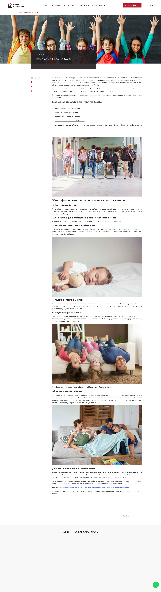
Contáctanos (132, 5)
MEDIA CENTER (98, 5)
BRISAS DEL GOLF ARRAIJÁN (76, 5)
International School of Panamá (67, 108)
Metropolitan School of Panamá (67, 125)
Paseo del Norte (59, 472)
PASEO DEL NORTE (53, 5)
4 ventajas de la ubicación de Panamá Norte (92, 387)
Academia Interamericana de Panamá (70, 121)
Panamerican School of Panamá (67, 117)
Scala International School (92, 481)
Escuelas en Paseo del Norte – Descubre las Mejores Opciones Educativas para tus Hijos (94, 487)
